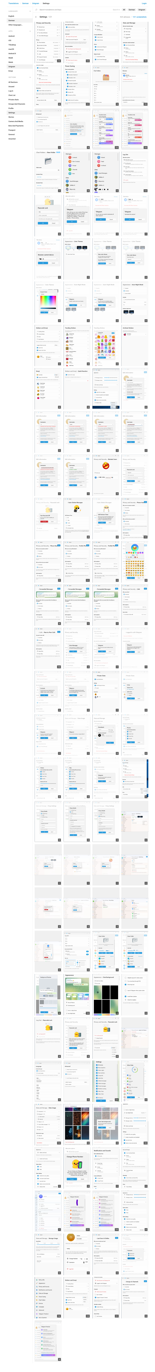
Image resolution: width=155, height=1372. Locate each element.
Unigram (35, 3)
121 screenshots (140, 17)
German (25, 3)
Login (144, 3)
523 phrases (125, 17)
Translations (13, 3)
